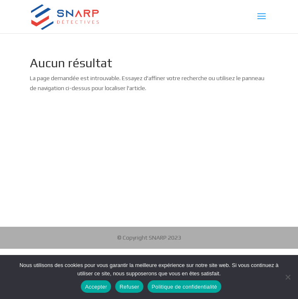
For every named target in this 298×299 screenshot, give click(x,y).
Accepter (96, 287)
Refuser (129, 287)
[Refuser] (287, 277)
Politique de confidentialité (184, 287)
